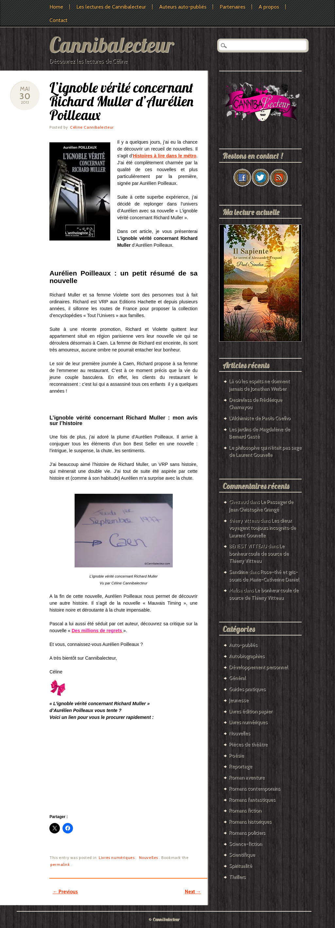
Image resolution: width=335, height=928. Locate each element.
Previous (65, 892)
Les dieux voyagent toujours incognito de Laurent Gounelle (262, 528)
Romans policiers (247, 833)
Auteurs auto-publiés (182, 7)
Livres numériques (116, 857)
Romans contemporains (254, 789)
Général (237, 678)
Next (193, 892)
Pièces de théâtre (248, 744)
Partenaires (232, 7)
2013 (25, 102)
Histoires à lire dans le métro (164, 155)
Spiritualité (240, 866)
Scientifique (242, 855)
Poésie (236, 755)
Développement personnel (258, 667)
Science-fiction (245, 844)
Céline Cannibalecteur (92, 127)
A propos (268, 7)
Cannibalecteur (111, 44)
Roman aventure (247, 777)
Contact (58, 20)
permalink (60, 864)
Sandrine (238, 572)
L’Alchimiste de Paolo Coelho (260, 418)
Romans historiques (250, 822)
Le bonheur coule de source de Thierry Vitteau (259, 553)
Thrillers (237, 877)
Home (56, 7)
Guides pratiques (247, 689)
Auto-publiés (243, 645)
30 (25, 96)
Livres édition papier (250, 711)
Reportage (240, 766)
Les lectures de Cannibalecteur (111, 7)
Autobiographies (247, 656)
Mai (25, 89)
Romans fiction (245, 810)
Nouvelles (148, 857)
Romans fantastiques (252, 800)
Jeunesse (239, 700)
